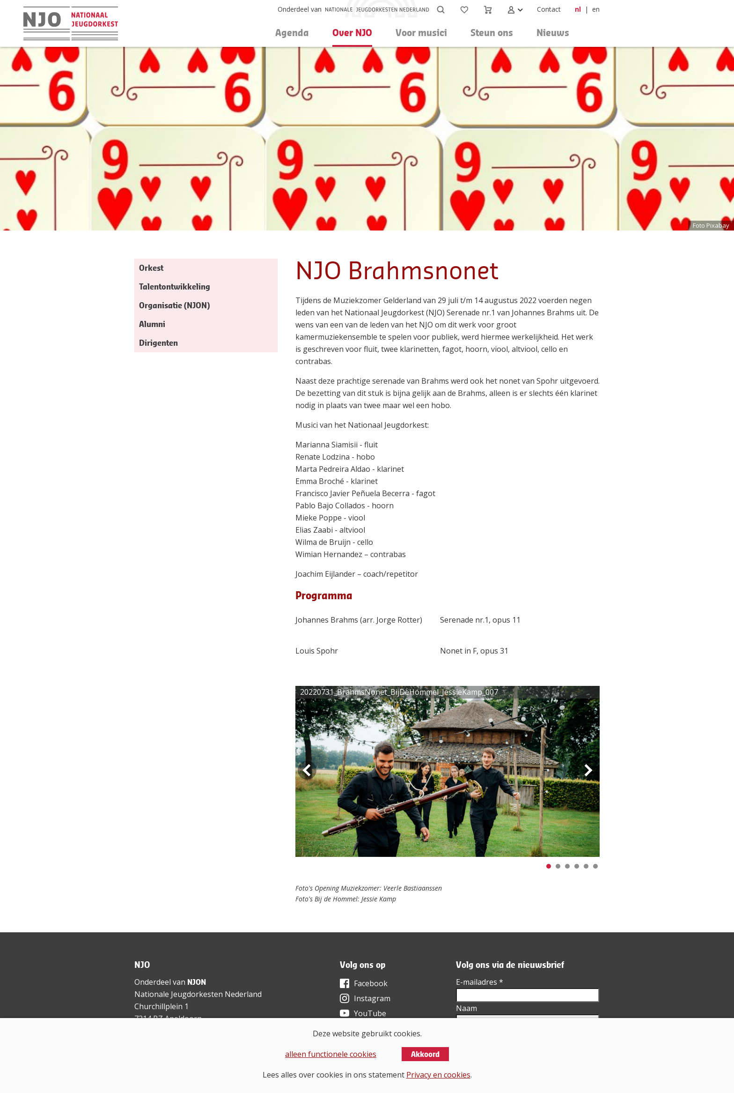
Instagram (372, 998)
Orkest (151, 267)
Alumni (152, 324)
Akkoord (425, 1054)
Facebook (371, 983)
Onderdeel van (300, 9)
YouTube (370, 1013)
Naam (466, 1008)
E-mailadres (479, 982)
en (596, 9)
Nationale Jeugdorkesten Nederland (198, 994)
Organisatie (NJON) (174, 305)
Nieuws (552, 32)
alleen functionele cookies (330, 1054)
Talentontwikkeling (174, 286)
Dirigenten (158, 342)
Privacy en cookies (438, 1075)
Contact (549, 9)
